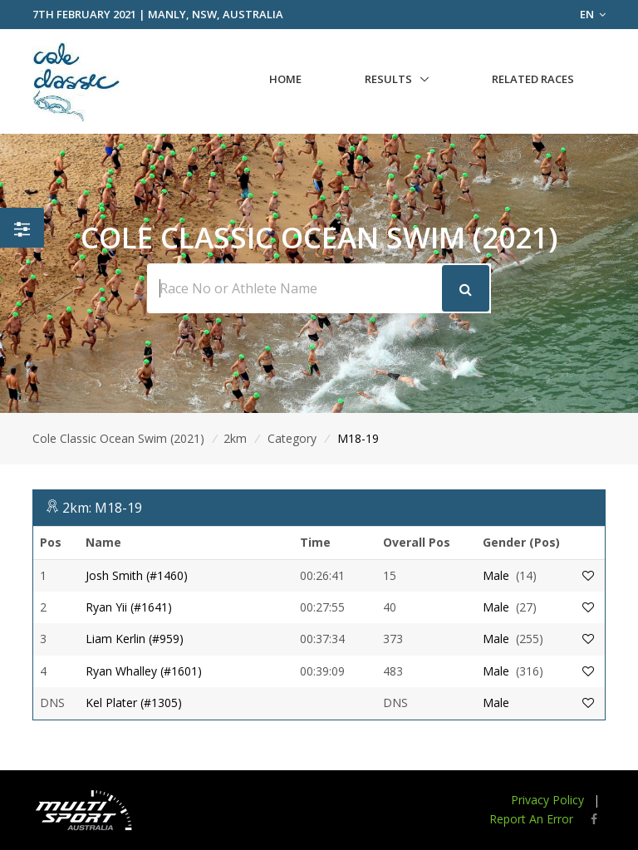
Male (496, 575)
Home (285, 78)
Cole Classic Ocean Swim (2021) (118, 438)
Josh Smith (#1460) (137, 575)
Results (388, 78)
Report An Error (531, 819)
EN (593, 14)
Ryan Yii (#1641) (129, 607)
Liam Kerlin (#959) (135, 638)
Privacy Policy (547, 800)
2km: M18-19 (102, 508)
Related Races (533, 78)
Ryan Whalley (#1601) (144, 671)
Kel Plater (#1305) (134, 702)
